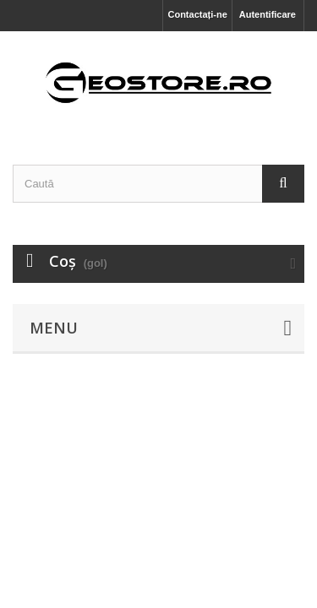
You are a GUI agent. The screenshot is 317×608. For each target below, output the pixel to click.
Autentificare (267, 14)
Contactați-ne (197, 14)
